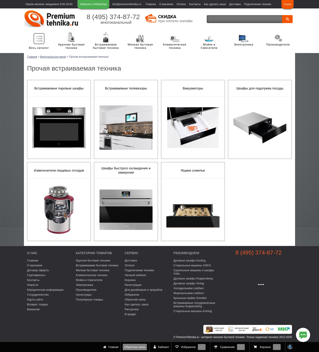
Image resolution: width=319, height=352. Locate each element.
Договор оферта (38, 270)
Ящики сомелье (193, 170)
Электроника (243, 44)
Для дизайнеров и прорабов (143, 289)
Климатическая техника (174, 46)
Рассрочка (132, 309)
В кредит (130, 314)
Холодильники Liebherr (188, 288)
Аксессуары (83, 294)
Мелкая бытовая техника (140, 46)
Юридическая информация (45, 289)
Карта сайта (35, 299)
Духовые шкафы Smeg (188, 283)
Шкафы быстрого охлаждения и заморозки (126, 170)
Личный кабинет (135, 275)
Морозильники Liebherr (188, 293)
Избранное (132, 294)
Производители (278, 44)
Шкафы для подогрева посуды (259, 88)
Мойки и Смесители (209, 46)
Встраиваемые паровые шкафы (59, 88)
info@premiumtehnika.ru (126, 4)
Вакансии (33, 309)
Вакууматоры (193, 88)
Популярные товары (89, 299)
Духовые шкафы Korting (189, 260)
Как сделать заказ (215, 4)
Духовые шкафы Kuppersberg (193, 278)
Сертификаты (36, 275)
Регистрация (133, 285)
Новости (32, 285)
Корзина (130, 280)
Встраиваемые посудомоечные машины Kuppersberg (194, 304)
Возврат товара (37, 304)
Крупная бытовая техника (71, 46)
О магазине (166, 4)
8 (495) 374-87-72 (113, 16)
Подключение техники (257, 4)
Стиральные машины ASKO (192, 265)
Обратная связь (135, 347)
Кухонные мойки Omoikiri (190, 298)
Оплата (181, 4)
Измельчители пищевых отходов (59, 170)
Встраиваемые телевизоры (126, 88)
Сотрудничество (38, 294)
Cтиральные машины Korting (192, 311)
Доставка (235, 4)
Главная (151, 4)
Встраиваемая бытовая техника (106, 46)
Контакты (195, 4)
